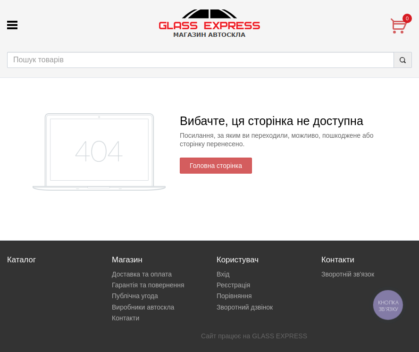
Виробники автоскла (143, 307)
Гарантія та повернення (148, 285)
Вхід (223, 274)
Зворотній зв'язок (347, 274)
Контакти (125, 318)
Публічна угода (135, 296)
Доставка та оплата (142, 274)
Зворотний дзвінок (245, 307)
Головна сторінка (216, 165)
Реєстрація (233, 285)
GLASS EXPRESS (279, 336)
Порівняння (234, 296)
